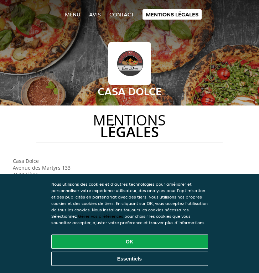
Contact (121, 14)
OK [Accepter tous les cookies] (129, 241)
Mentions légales (172, 14)
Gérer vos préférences (100, 216)
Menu (73, 14)
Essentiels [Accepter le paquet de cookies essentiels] (129, 259)
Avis (95, 14)
